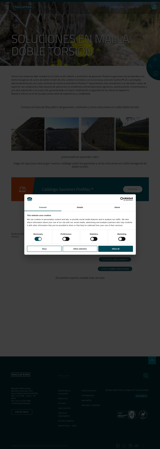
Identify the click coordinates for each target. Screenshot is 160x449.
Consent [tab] (43, 207)
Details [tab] (80, 207)
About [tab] (117, 207)
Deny (44, 249)
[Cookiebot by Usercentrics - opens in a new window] (122, 199)
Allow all (115, 249)
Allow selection (80, 249)
